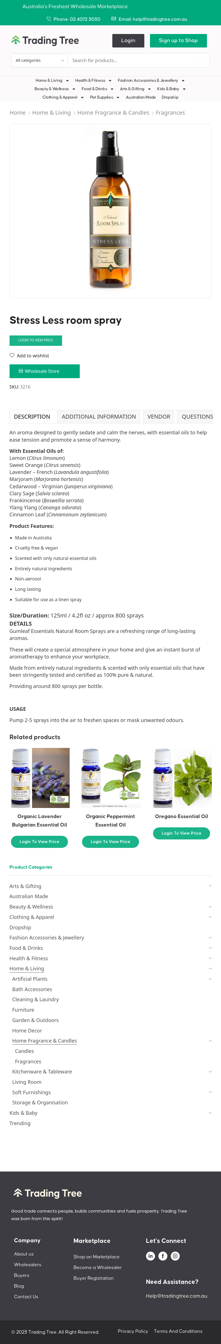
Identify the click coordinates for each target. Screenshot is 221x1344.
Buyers (21, 1275)
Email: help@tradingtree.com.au (153, 19)
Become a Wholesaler (98, 1267)
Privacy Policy (133, 1331)
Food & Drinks (98, 89)
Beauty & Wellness (55, 89)
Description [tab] (32, 416)
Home (18, 112)
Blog (19, 1286)
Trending (20, 1123)
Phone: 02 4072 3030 (77, 19)
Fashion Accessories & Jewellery (151, 80)
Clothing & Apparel (63, 97)
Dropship (170, 97)
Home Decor (27, 1030)
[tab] (32, 416)
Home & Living (53, 80)
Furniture (23, 1009)
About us (24, 1254)
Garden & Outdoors (35, 1020)
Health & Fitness (93, 80)
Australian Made (141, 97)
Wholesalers (27, 1264)
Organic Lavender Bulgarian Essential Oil (39, 821)
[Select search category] (40, 60)
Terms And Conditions (178, 1331)
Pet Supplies (105, 97)
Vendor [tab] (159, 416)
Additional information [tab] (99, 416)
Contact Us (26, 1296)
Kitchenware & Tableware (42, 1071)
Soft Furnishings (31, 1092)
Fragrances (170, 112)
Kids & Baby (171, 89)
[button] (128, 40)
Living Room (27, 1082)
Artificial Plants (30, 978)
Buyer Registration (94, 1278)
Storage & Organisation (40, 1102)
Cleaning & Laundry (35, 999)
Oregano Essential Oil (181, 816)
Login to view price (35, 340)
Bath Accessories (32, 989)
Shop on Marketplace (97, 1256)
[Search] (192, 60)
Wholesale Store (42, 371)
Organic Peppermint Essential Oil (110, 821)
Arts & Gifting (136, 89)
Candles (24, 1051)
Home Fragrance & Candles (113, 112)
